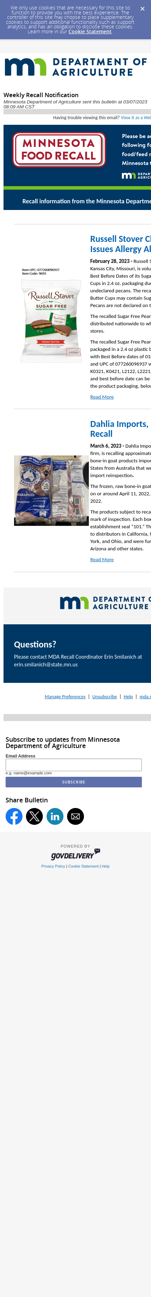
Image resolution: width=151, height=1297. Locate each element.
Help (128, 697)
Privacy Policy (53, 866)
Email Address (20, 756)
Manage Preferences (65, 697)
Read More (102, 397)
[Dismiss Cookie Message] (142, 6)
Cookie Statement (90, 31)
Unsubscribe (104, 697)
